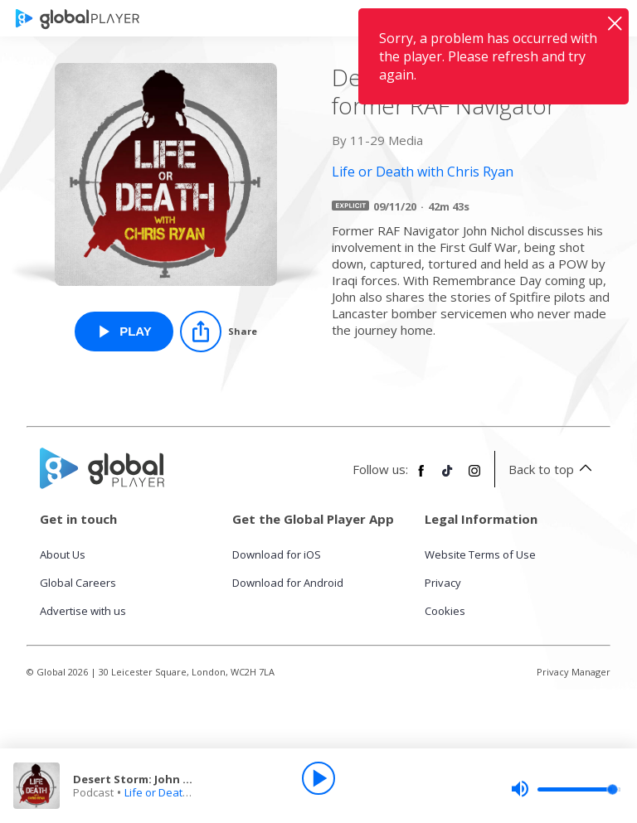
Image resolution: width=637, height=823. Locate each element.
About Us (62, 554)
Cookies (445, 610)
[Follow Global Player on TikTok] (448, 477)
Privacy (443, 582)
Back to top (552, 469)
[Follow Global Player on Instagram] (474, 477)
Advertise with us (83, 610)
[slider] (566, 789)
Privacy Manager (573, 671)
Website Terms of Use (480, 554)
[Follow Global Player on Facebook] (421, 477)
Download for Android (287, 582)
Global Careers (78, 582)
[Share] (218, 331)
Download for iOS (276, 554)
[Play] (318, 778)
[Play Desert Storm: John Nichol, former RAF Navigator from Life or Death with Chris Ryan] (124, 331)
